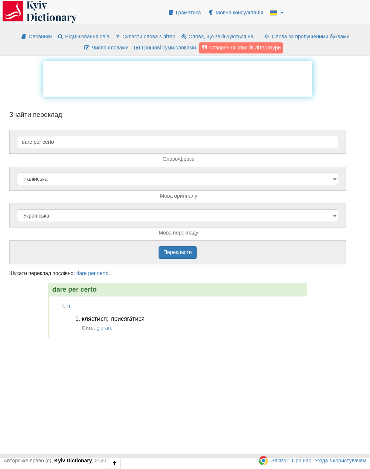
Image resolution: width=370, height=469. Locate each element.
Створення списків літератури (241, 48)
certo (103, 273)
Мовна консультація (235, 12)
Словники (36, 36)
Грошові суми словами (165, 48)
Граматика (184, 12)
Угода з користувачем (340, 460)
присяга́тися (128, 319)
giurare (104, 328)
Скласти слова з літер (144, 36)
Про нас (301, 460)
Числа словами (106, 48)
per (91, 273)
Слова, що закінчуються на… (219, 36)
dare (81, 273)
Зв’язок (280, 460)
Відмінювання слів (83, 36)
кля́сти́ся (94, 319)
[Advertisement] (177, 77)
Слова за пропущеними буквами (306, 36)
